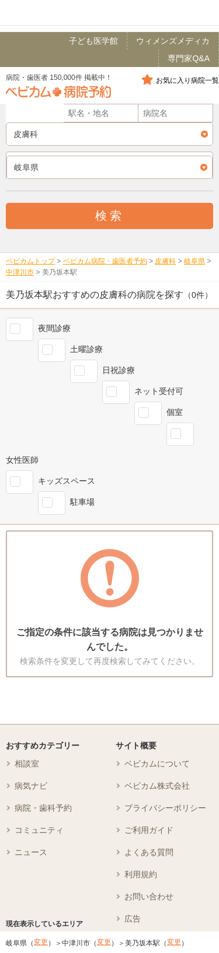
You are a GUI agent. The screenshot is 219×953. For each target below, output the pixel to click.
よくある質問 (148, 852)
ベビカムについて (157, 763)
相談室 (27, 763)
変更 (41, 942)
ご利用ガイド (148, 830)
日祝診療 (118, 370)
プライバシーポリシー (165, 808)
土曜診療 (86, 349)
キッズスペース (66, 481)
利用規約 (140, 874)
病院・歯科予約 (43, 808)
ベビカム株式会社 (157, 785)
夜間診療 (54, 328)
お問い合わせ (148, 896)
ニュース (31, 852)
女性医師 (22, 460)
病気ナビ (31, 785)
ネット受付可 (158, 391)
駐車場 (82, 502)
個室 (174, 412)
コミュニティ (39, 830)
